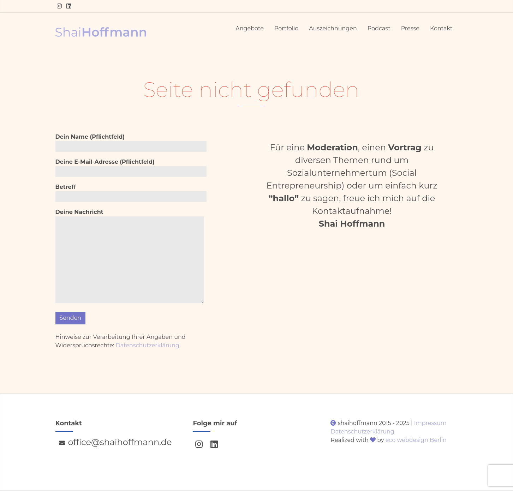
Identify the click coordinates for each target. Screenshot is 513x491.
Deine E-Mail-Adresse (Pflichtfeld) (131, 167)
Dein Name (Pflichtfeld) (131, 142)
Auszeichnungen (333, 28)
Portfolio (286, 28)
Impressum (430, 423)
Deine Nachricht (129, 257)
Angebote (249, 28)
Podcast (379, 28)
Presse (410, 28)
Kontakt (441, 28)
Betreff (131, 193)
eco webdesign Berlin (416, 440)
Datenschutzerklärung (147, 345)
